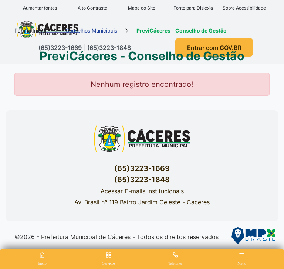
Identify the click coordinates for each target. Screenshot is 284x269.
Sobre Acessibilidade (244, 8)
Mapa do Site (141, 8)
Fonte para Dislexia (193, 8)
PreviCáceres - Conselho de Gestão (181, 30)
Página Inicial (30, 30)
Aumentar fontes (40, 8)
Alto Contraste (92, 8)
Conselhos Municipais (91, 30)
